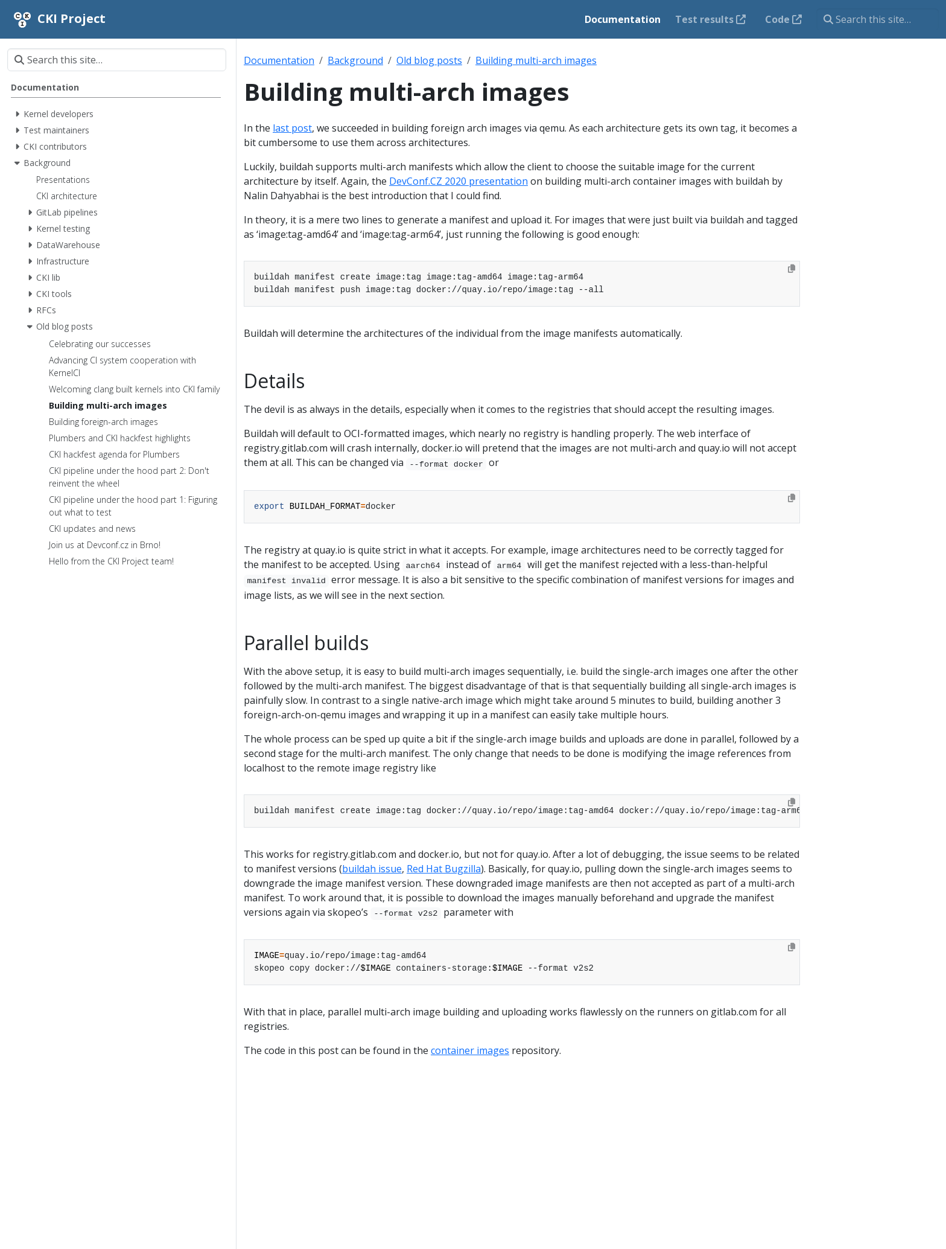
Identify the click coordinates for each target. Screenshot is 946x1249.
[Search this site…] (877, 19)
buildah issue (372, 868)
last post (292, 128)
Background (355, 60)
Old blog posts (429, 60)
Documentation (279, 60)
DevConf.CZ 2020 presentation (458, 181)
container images (470, 1050)
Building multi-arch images (536, 60)
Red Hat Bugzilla (444, 868)
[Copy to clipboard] (792, 268)
